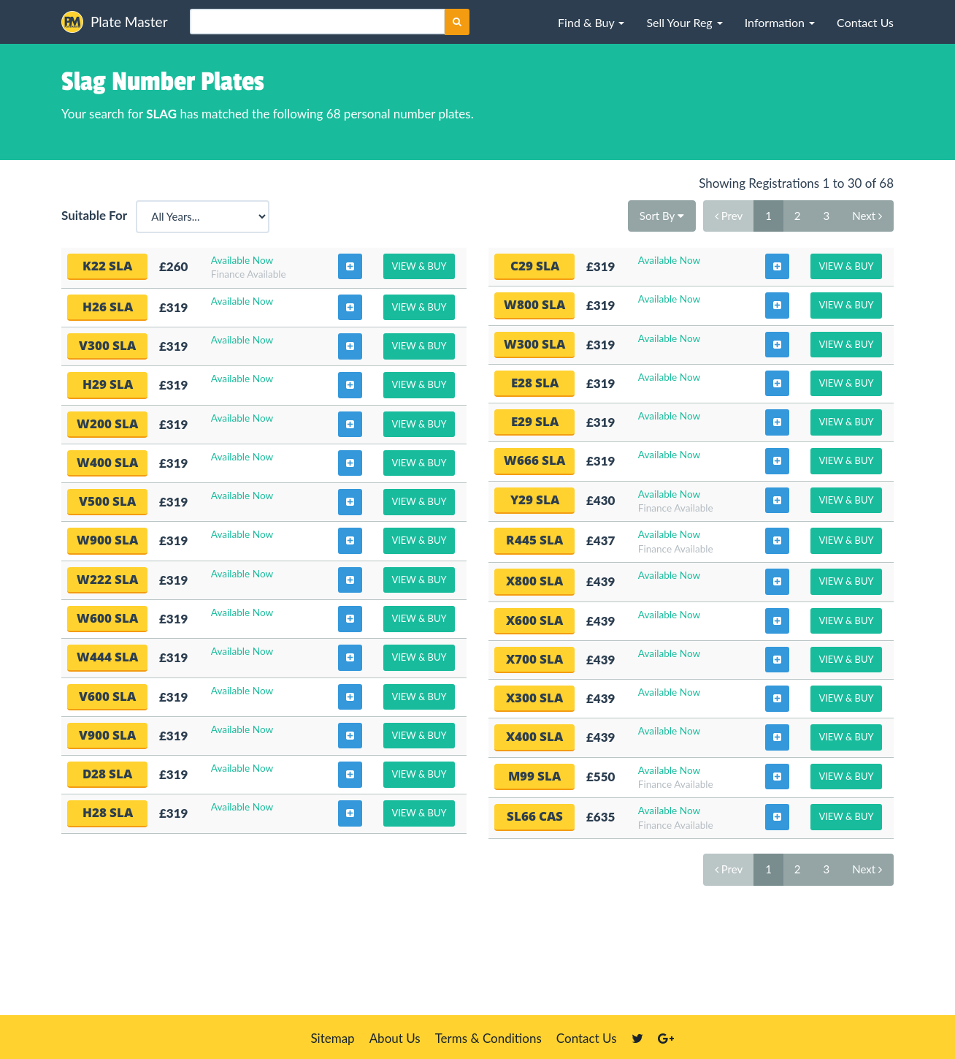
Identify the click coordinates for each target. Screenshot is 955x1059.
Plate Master (114, 22)
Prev (729, 215)
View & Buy (418, 266)
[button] (591, 22)
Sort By (662, 215)
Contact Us (586, 1038)
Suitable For (97, 215)
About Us (395, 1038)
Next (867, 215)
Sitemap (332, 1038)
